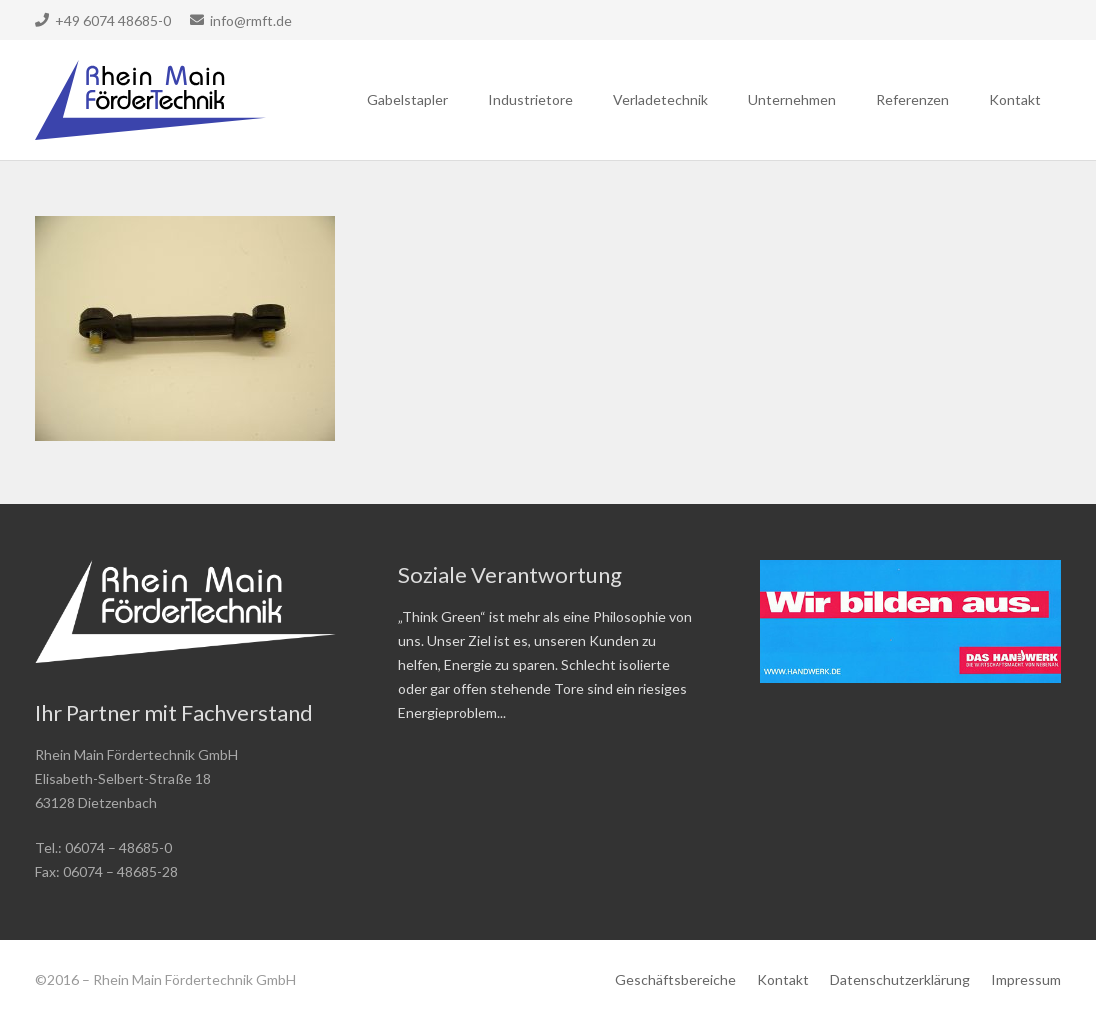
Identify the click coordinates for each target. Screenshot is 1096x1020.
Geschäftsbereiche (675, 979)
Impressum (1026, 979)
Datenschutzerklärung (900, 979)
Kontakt (783, 979)
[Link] (150, 100)
